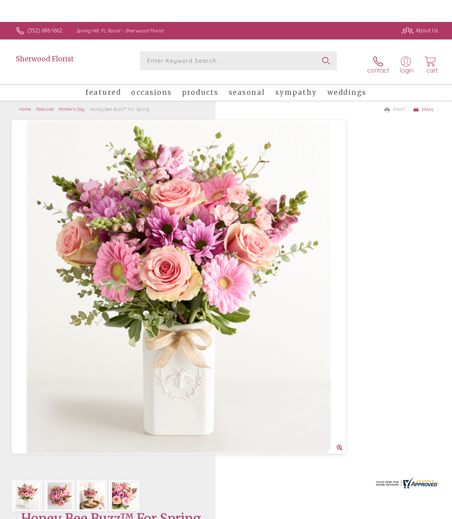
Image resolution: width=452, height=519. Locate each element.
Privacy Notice (330, 512)
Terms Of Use (290, 512)
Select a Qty (242, 242)
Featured (45, 103)
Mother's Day (71, 103)
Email (423, 103)
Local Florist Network (378, 512)
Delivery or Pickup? (253, 275)
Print (395, 103)
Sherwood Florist (45, 59)
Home (25, 103)
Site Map (420, 512)
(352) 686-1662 (44, 30)
